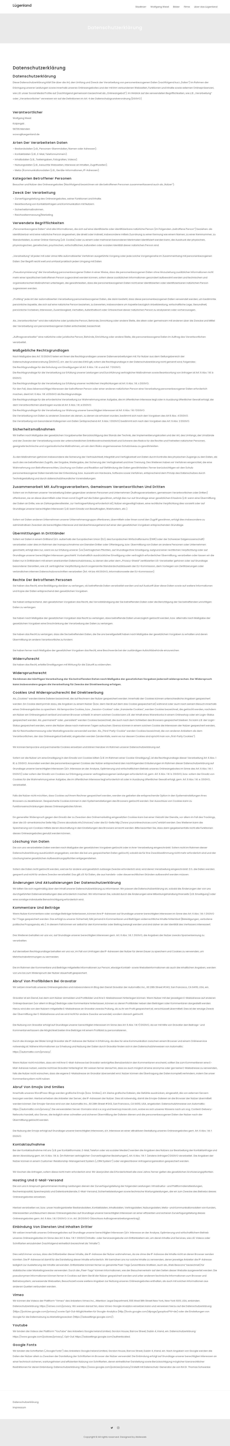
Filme (187, 6)
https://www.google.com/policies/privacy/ (38, 1336)
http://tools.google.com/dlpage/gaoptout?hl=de (148, 1311)
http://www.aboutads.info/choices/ (73, 822)
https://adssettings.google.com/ (93, 1317)
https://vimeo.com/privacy (55, 1306)
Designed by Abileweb (133, 1437)
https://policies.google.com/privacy (35, 1311)
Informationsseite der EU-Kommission (131, 571)
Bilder (176, 6)
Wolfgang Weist (159, 6)
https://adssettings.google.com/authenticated (102, 1336)
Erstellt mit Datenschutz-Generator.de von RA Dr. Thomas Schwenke (171, 1367)
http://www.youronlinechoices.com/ (136, 822)
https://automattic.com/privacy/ (32, 1052)
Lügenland (22, 5)
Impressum (19, 1407)
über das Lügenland (205, 6)
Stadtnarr (140, 6)
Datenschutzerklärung (26, 1402)
